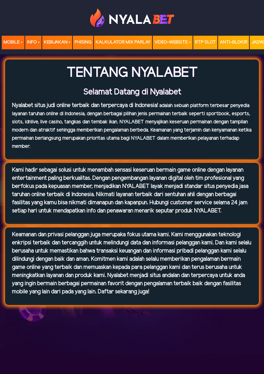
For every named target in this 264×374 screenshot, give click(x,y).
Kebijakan (55, 42)
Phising (83, 42)
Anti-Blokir (233, 42)
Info (32, 42)
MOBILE (11, 42)
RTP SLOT (205, 42)
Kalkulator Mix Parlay (123, 42)
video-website (170, 42)
